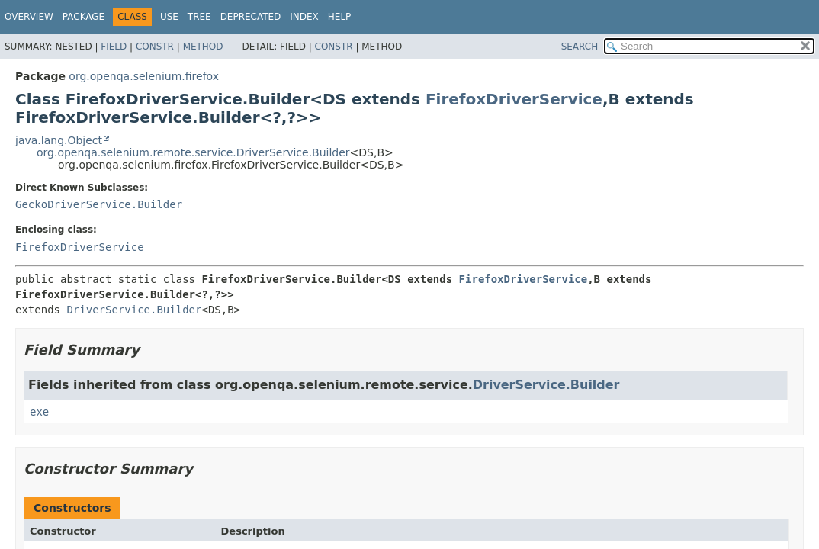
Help (340, 16)
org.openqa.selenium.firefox (144, 76)
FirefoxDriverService (514, 99)
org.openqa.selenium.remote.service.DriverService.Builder (193, 152)
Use (169, 16)
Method (203, 46)
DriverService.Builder (133, 309)
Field (114, 46)
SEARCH (580, 46)
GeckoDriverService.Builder (98, 204)
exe (39, 412)
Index (304, 16)
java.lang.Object (58, 140)
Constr (155, 46)
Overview (29, 16)
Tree (199, 16)
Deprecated (250, 16)
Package (83, 16)
